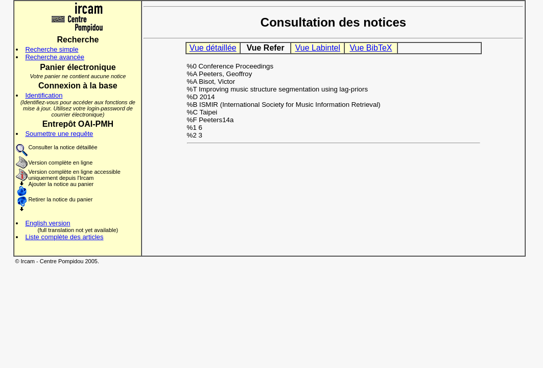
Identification (43, 95)
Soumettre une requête (59, 133)
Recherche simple (51, 49)
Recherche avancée (54, 57)
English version (47, 223)
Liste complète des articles (64, 237)
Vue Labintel (317, 47)
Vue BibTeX (370, 47)
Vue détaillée (213, 47)
